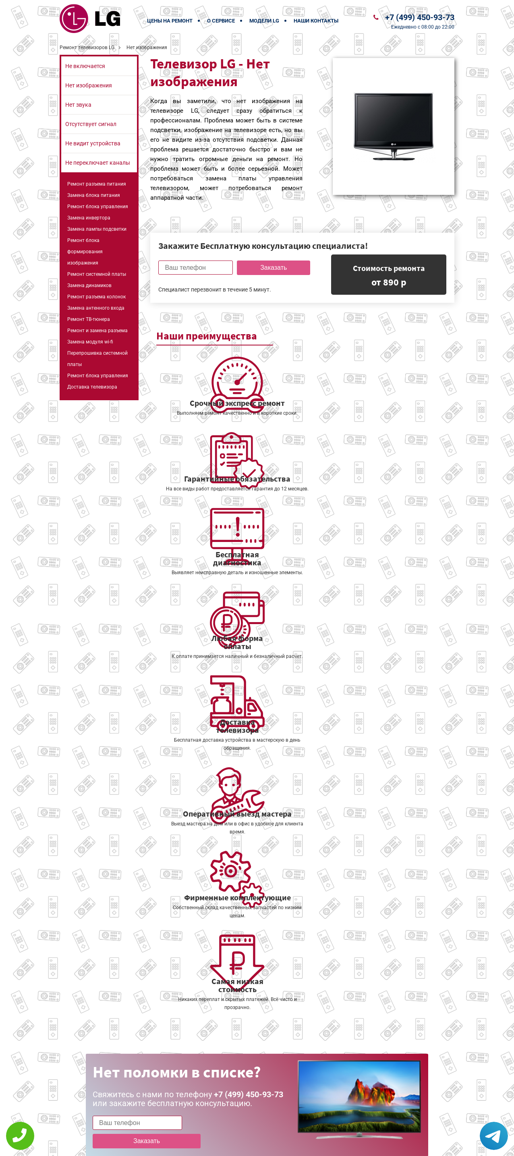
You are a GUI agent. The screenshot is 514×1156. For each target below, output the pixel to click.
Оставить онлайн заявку (281, 1126)
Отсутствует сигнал (90, 124)
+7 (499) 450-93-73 (419, 17)
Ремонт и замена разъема (97, 330)
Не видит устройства (92, 143)
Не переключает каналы (97, 162)
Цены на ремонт (170, 21)
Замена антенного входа (95, 308)
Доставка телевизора (92, 387)
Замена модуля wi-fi (90, 342)
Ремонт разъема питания (96, 184)
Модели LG (264, 21)
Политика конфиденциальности (200, 1144)
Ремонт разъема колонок (96, 297)
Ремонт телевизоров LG (87, 47)
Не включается (85, 66)
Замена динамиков (89, 285)
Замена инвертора (88, 218)
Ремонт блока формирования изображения (85, 252)
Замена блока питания (93, 195)
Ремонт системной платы (96, 274)
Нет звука (78, 104)
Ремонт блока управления (97, 206)
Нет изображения (88, 85)
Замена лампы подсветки (96, 229)
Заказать (270, 267)
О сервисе (221, 21)
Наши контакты (316, 21)
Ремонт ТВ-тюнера (88, 319)
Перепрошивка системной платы (97, 358)
